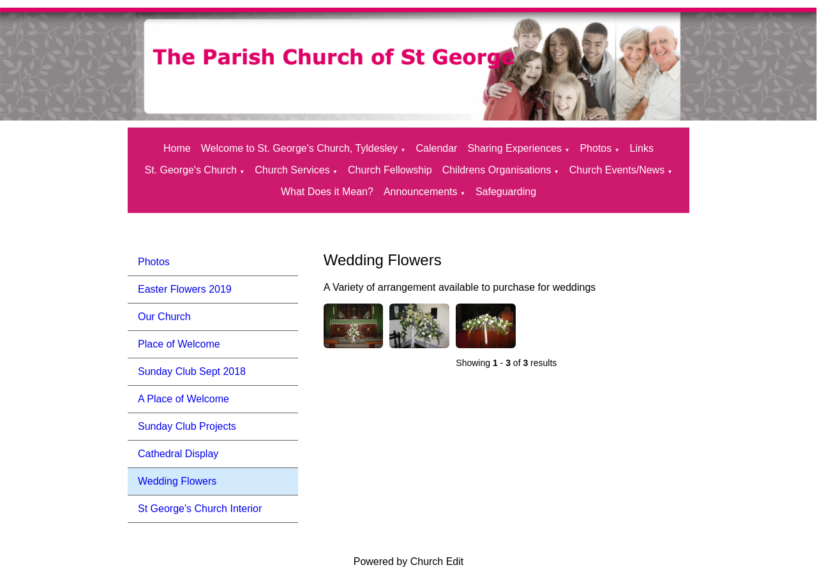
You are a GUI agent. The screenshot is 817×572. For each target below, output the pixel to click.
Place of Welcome (179, 344)
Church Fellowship (390, 170)
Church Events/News (616, 170)
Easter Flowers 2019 (185, 289)
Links (642, 148)
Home (177, 148)
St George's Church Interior (200, 508)
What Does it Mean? (327, 191)
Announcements (421, 191)
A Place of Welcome (183, 398)
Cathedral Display (178, 453)
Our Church (164, 316)
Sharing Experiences (514, 148)
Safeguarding (506, 191)
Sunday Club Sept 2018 (192, 371)
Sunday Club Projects (187, 426)
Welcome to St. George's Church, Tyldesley (299, 148)
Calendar (436, 148)
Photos (595, 148)
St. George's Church (190, 170)
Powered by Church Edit (409, 561)
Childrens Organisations (496, 170)
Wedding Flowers (177, 481)
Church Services (292, 170)
